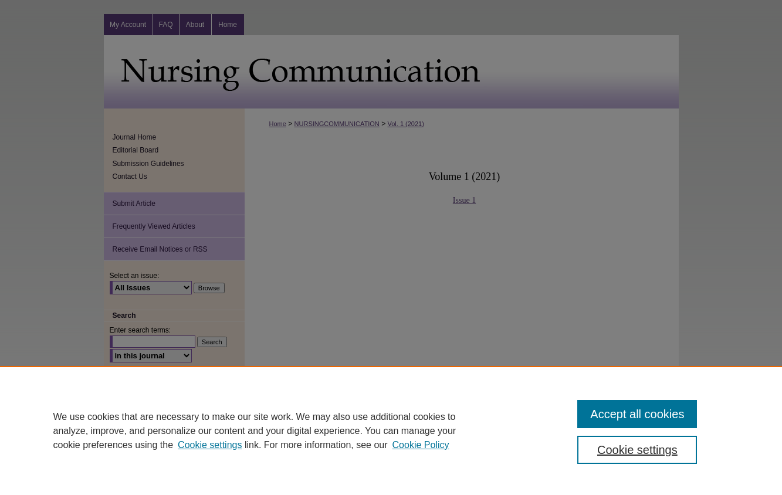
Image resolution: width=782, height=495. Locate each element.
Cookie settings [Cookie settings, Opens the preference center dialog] (637, 449)
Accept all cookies (637, 414)
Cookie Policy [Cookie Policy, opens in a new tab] (420, 445)
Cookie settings (210, 445)
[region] (391, 430)
